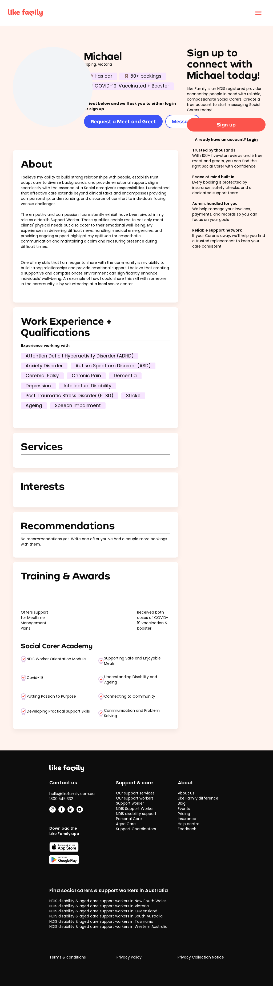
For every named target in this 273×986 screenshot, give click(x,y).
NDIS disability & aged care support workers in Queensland (103, 911)
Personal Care (129, 818)
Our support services (135, 793)
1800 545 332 (61, 798)
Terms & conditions (67, 957)
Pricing (184, 813)
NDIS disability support (136, 813)
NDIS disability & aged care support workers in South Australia (106, 916)
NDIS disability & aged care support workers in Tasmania (101, 921)
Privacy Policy (129, 957)
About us (186, 793)
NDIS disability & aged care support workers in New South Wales (108, 901)
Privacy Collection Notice (201, 957)
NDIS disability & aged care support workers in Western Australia (108, 926)
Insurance (187, 818)
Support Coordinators (136, 829)
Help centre (188, 823)
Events (184, 808)
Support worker (130, 803)
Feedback (187, 829)
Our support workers (135, 798)
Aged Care (126, 823)
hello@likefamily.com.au (72, 793)
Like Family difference (198, 798)
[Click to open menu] (258, 12)
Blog (182, 803)
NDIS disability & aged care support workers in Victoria (99, 906)
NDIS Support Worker (135, 808)
